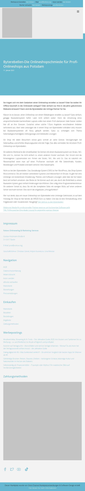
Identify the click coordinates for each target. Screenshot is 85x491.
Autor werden (8, 278)
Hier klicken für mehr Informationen (42, 488)
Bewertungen (8, 289)
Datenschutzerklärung (12, 271)
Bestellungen (8, 316)
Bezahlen (7, 312)
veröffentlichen (59, 5)
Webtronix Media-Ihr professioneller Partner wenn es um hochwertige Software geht (36, 207)
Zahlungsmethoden (11, 324)
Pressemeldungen (10, 293)
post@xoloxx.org (46, 2)
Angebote (7, 320)
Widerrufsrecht (9, 274)
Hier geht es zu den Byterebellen (50, 202)
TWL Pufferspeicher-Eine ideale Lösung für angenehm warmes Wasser (31, 210)
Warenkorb (7, 286)
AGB (5, 267)
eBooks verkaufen (10, 282)
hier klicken (31, 2)
